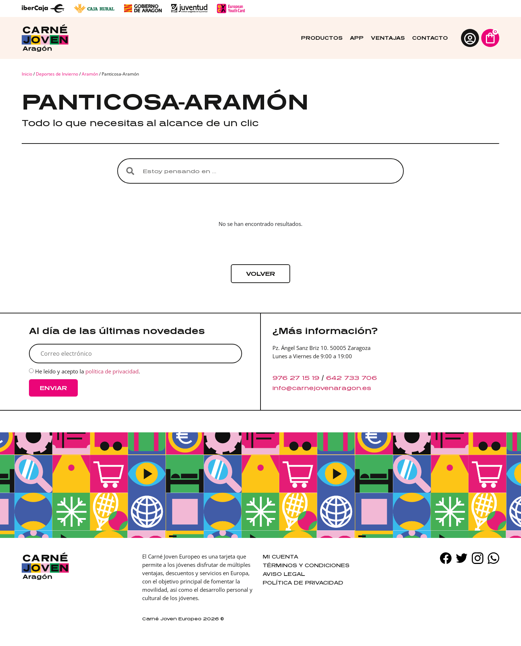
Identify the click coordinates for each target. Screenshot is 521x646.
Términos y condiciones (306, 565)
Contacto (430, 38)
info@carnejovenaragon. (317, 388)
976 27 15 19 (295, 377)
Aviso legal (284, 574)
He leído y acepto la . (87, 371)
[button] (260, 273)
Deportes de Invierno (57, 74)
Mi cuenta (280, 556)
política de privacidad (112, 371)
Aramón (90, 74)
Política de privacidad (303, 582)
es (366, 388)
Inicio (27, 74)
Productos (322, 38)
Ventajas (388, 38)
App (357, 38)
